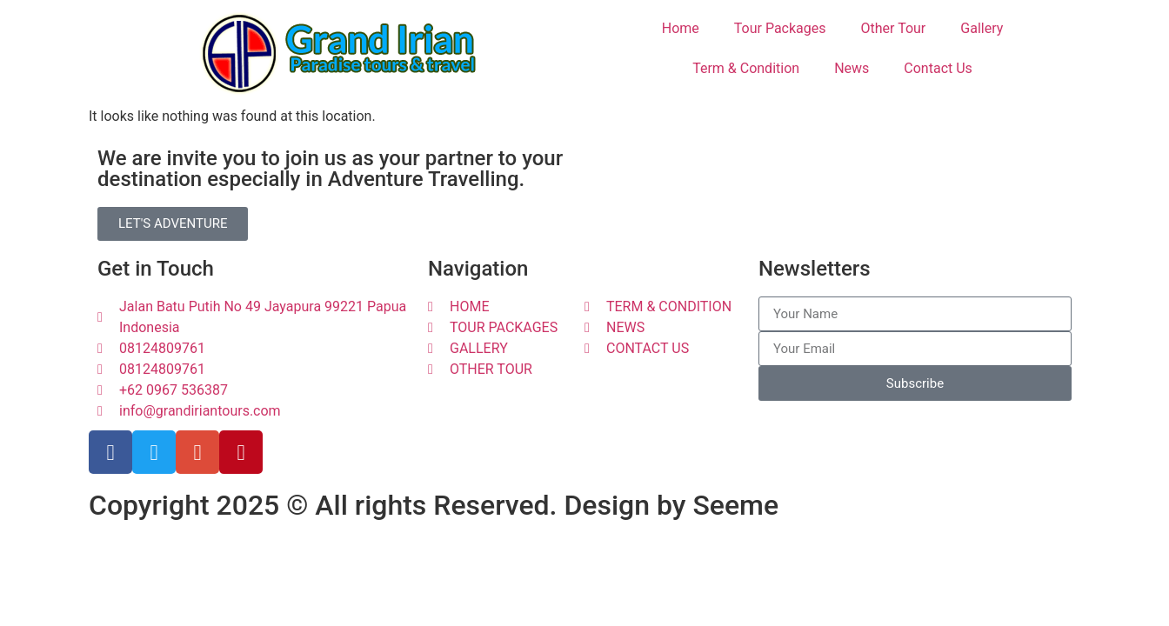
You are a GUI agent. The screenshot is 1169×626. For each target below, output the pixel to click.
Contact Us (938, 68)
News (851, 68)
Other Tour (893, 28)
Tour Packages (780, 28)
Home (680, 28)
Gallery (981, 28)
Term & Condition (745, 68)
